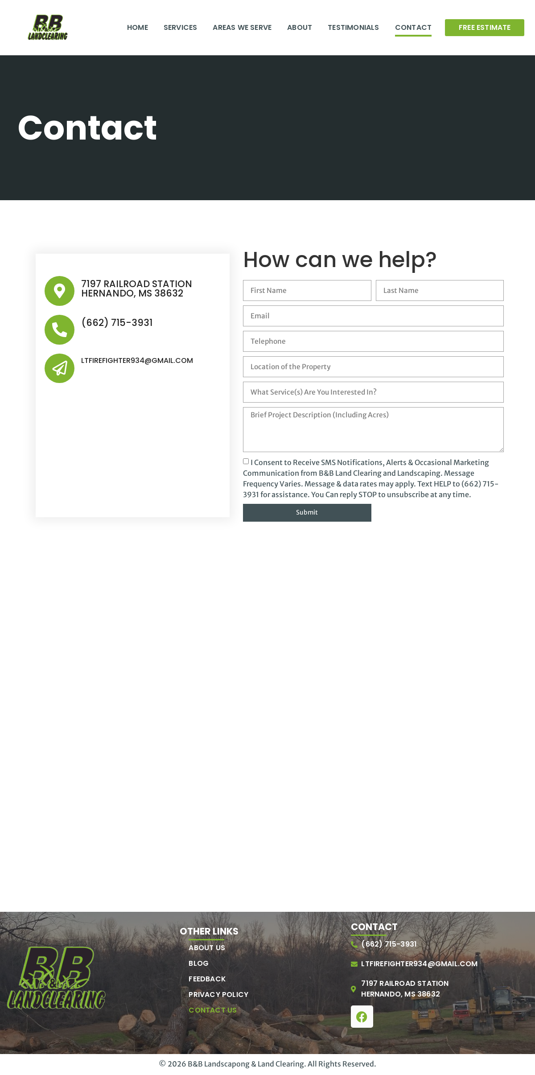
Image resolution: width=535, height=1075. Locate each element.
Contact (413, 27)
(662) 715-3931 (115, 322)
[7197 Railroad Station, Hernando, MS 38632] (267, 666)
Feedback (207, 980)
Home (137, 27)
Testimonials (353, 27)
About (299, 27)
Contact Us (213, 1011)
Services (181, 27)
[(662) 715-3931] (59, 328)
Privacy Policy (218, 996)
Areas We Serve (242, 27)
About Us (207, 949)
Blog (199, 964)
